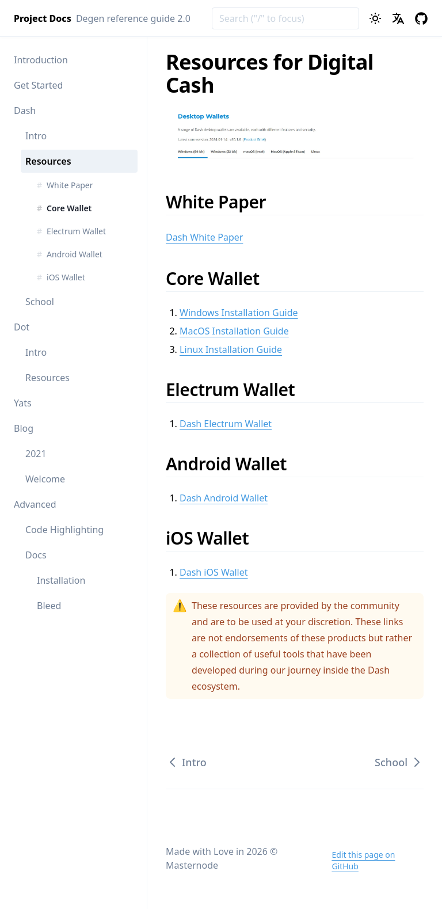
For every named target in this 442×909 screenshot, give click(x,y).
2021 (36, 453)
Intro (36, 136)
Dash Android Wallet (224, 498)
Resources (48, 161)
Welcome (45, 479)
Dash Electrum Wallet (226, 423)
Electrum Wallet (238, 389)
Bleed (49, 605)
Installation (61, 580)
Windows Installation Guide (239, 312)
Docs (36, 555)
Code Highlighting (64, 529)
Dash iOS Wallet (214, 572)
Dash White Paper (204, 237)
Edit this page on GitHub (363, 860)
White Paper (223, 202)
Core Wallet (220, 278)
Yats (23, 403)
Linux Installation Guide (231, 349)
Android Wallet (234, 464)
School (39, 301)
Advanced (35, 504)
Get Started (38, 85)
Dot (21, 327)
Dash (25, 110)
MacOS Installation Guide (234, 331)
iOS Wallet (215, 538)
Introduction (41, 60)
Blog (23, 428)
